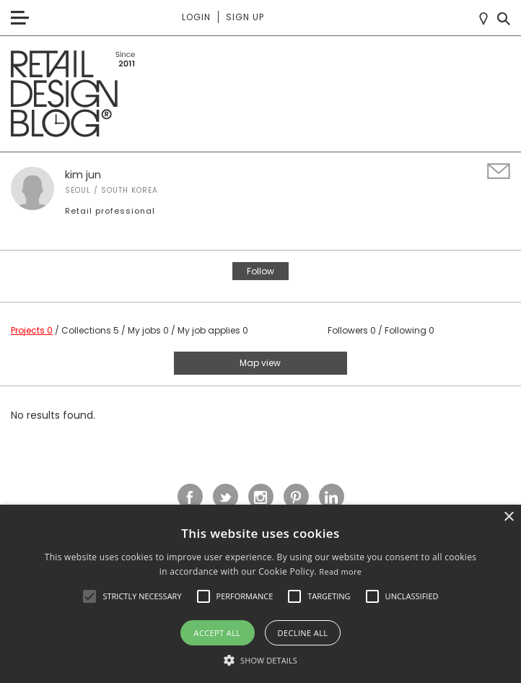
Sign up (245, 17)
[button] (89, 596)
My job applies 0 (213, 330)
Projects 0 (32, 330)
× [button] (508, 517)
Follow (260, 271)
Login (196, 17)
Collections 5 (90, 330)
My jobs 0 (148, 330)
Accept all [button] (217, 632)
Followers (352, 330)
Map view (260, 363)
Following (409, 330)
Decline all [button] (303, 632)
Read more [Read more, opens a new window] (340, 571)
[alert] (260, 594)
